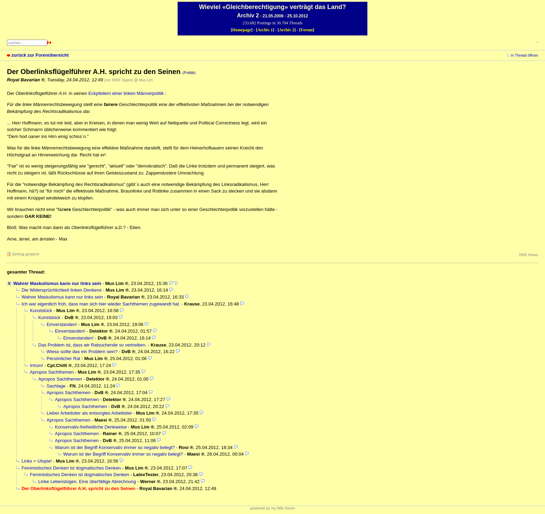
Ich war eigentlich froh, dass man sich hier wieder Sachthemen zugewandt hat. (101, 304)
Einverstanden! (62, 324)
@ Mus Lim (143, 80)
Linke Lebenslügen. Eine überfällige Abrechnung (87, 481)
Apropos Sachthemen (52, 372)
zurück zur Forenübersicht (40, 55)
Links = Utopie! (37, 461)
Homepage (241, 29)
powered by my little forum (272, 508)
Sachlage (56, 386)
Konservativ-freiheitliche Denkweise (91, 427)
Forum (307, 29)
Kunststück (41, 310)
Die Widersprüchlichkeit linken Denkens (61, 290)
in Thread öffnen (524, 55)
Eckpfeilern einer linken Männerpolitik (126, 93)
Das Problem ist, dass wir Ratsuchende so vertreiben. (92, 345)
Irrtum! (36, 365)
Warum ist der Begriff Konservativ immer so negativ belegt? (115, 447)
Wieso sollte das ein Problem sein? (82, 351)
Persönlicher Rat (63, 358)
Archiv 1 (265, 29)
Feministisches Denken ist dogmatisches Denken (71, 468)
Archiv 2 (286, 29)
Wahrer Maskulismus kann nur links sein (57, 283)
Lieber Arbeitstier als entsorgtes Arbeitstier (89, 413)
